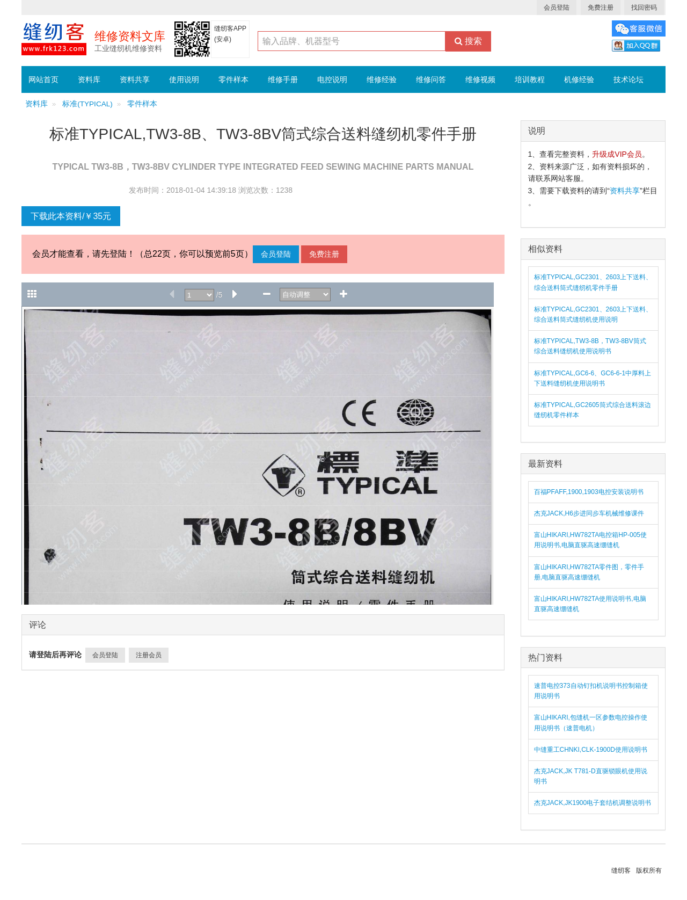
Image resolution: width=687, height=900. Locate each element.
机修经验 (579, 79)
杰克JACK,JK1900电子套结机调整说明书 (593, 803)
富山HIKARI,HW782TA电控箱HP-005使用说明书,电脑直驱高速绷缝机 (590, 540)
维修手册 (283, 79)
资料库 (89, 79)
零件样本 (233, 79)
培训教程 (530, 79)
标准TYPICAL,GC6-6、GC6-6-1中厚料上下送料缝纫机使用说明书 (593, 378)
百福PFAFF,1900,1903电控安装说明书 (589, 492)
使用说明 (184, 79)
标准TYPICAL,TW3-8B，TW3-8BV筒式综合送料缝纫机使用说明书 (590, 346)
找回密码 (644, 7)
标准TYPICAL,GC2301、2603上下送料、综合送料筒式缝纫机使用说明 (593, 314)
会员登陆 (556, 7)
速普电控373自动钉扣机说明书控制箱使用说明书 (591, 691)
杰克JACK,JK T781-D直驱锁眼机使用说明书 (590, 776)
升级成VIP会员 (617, 154)
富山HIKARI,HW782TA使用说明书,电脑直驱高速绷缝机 (590, 604)
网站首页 (43, 79)
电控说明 (332, 79)
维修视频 (480, 79)
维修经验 (382, 79)
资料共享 (135, 79)
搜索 (468, 41)
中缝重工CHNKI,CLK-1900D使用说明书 (590, 749)
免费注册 (600, 7)
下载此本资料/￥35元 (71, 216)
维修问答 (431, 79)
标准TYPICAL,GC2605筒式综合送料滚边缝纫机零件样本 (592, 410)
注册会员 (149, 655)
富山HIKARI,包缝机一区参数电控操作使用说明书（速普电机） (590, 722)
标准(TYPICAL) (87, 104)
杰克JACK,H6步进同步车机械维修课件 (589, 513)
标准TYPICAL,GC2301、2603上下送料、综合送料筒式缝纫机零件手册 (593, 282)
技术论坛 (628, 79)
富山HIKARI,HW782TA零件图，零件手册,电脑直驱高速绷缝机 (589, 572)
